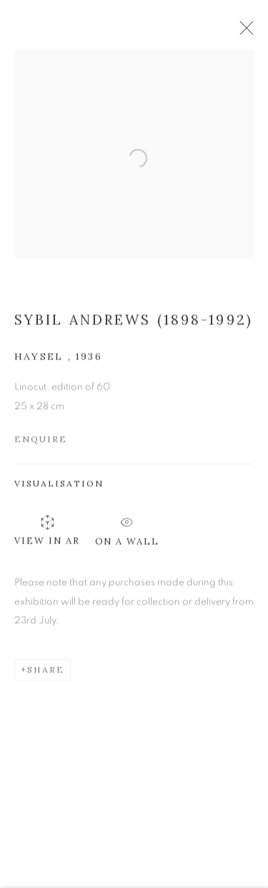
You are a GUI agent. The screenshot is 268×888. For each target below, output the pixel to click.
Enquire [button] (40, 443)
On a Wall (127, 531)
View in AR (47, 534)
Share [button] (45, 673)
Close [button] (249, 32)
